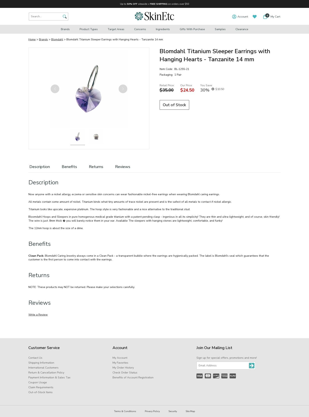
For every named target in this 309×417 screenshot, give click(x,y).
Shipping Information (41, 363)
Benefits (69, 166)
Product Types (89, 29)
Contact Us (35, 358)
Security (172, 411)
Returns (96, 166)
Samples (220, 29)
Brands (65, 29)
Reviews (122, 166)
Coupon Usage (37, 382)
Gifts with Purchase (192, 29)
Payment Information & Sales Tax (49, 377)
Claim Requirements (40, 387)
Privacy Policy (152, 411)
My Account (120, 358)
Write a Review (38, 315)
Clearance (241, 29)
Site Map (190, 411)
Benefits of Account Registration (133, 377)
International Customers (43, 368)
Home (32, 39)
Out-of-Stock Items (40, 392)
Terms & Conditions (125, 411)
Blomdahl (57, 39)
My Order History (123, 368)
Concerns (140, 29)
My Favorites (120, 363)
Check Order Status (125, 372)
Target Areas (116, 29)
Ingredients (163, 29)
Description (39, 166)
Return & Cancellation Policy (46, 372)
